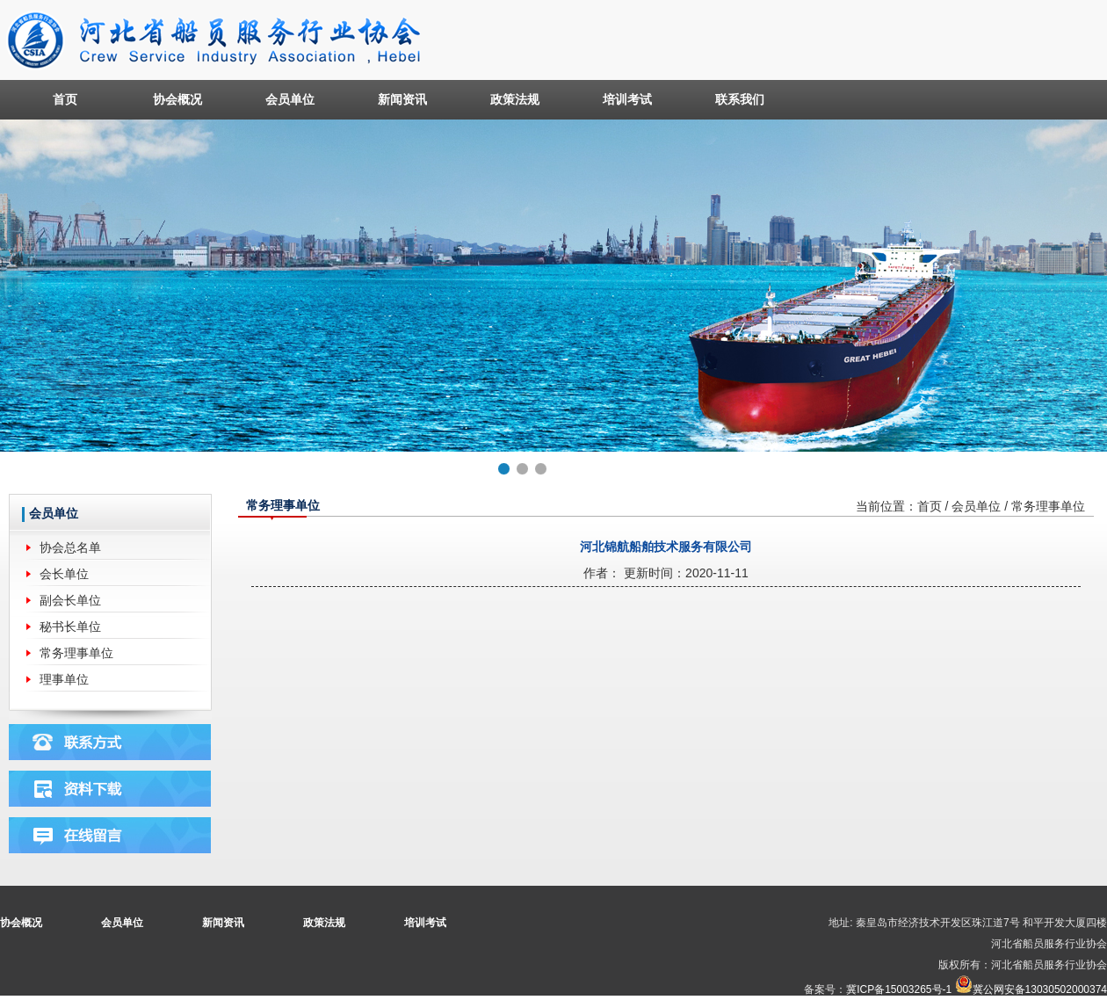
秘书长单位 (70, 627)
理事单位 (64, 679)
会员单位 (290, 99)
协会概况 (177, 99)
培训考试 (627, 99)
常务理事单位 (76, 653)
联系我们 (739, 99)
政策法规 (514, 99)
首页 (65, 99)
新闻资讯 (402, 99)
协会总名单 (70, 547)
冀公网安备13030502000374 (1040, 989)
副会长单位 (70, 600)
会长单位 (64, 574)
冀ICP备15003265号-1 (898, 989)
